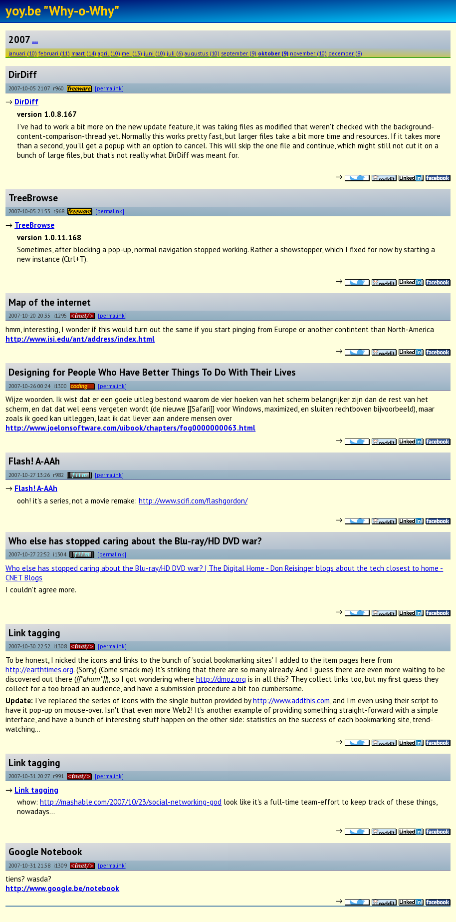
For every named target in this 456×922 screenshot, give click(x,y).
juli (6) (175, 53)
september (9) (238, 53)
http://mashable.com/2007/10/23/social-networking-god (131, 802)
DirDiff (26, 101)
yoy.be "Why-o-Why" (62, 10)
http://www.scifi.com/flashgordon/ (193, 500)
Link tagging (36, 790)
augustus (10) (202, 53)
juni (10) (154, 53)
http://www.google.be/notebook (62, 888)
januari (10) (22, 53)
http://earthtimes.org (39, 669)
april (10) (109, 53)
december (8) (345, 53)
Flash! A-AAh (35, 488)
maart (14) (83, 53)
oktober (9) (273, 53)
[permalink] (109, 88)
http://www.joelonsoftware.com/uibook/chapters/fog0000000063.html (130, 428)
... (35, 39)
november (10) (308, 53)
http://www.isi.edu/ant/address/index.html (80, 339)
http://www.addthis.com (291, 700)
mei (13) (132, 53)
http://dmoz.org (221, 679)
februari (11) (54, 53)
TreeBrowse (34, 225)
